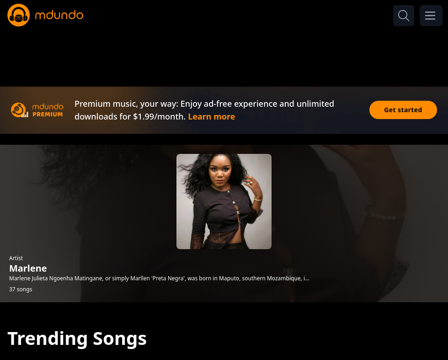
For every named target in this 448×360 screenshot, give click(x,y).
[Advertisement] (224, 54)
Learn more (211, 116)
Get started (403, 109)
